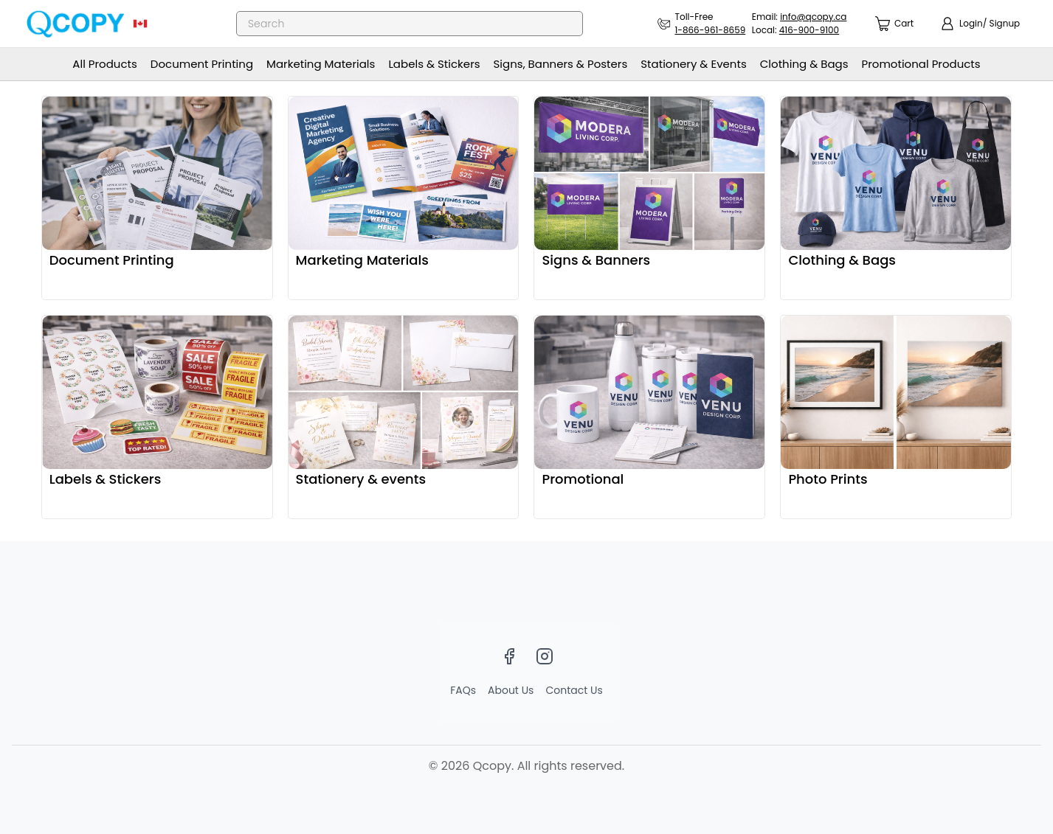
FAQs (463, 690)
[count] (894, 24)
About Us (511, 690)
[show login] (980, 23)
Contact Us (573, 690)
